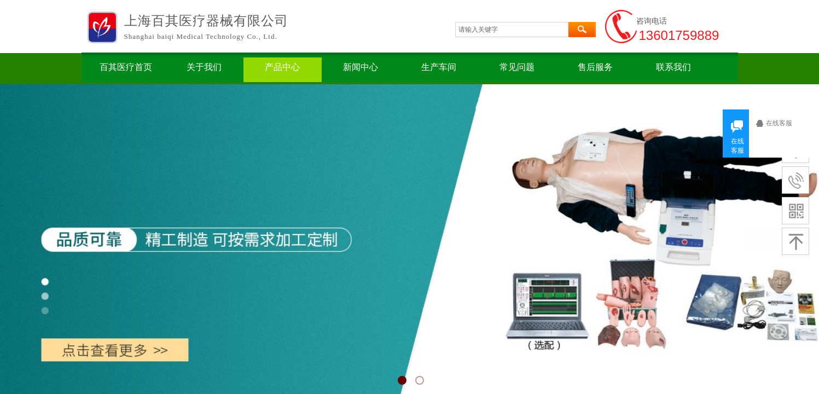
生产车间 (438, 67)
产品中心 (282, 67)
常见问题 (517, 67)
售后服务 (595, 67)
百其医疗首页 (126, 67)
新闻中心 (360, 67)
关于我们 (204, 67)
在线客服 (782, 123)
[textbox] (511, 29)
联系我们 (673, 67)
